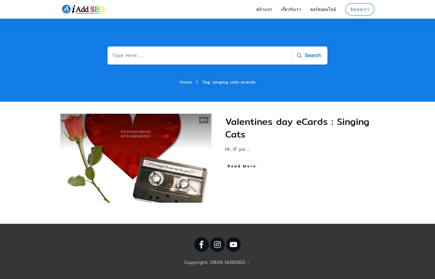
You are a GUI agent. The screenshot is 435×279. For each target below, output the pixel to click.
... (248, 149)
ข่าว (204, 119)
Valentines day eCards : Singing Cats (297, 127)
